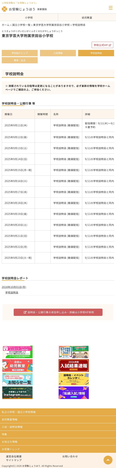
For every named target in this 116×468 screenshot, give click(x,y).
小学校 (29, 17)
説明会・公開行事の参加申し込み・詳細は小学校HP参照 (59, 312)
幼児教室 (87, 17)
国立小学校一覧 (21, 25)
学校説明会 (96, 53)
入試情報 (58, 53)
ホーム (6, 25)
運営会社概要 (14, 456)
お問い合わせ (70, 456)
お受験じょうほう (19, 9)
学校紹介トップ (20, 53)
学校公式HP (102, 45)
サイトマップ (14, 460)
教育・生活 (19, 60)
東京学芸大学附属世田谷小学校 (51, 25)
